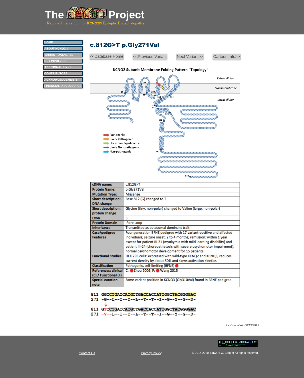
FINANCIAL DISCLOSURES (62, 86)
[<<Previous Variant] (150, 57)
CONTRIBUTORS (56, 73)
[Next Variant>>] (190, 57)
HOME (48, 42)
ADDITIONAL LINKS (58, 67)
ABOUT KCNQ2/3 (56, 48)
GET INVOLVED (55, 61)
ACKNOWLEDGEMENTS (61, 79)
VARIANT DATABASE (59, 54)
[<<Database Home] (106, 57)
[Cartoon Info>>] (226, 57)
